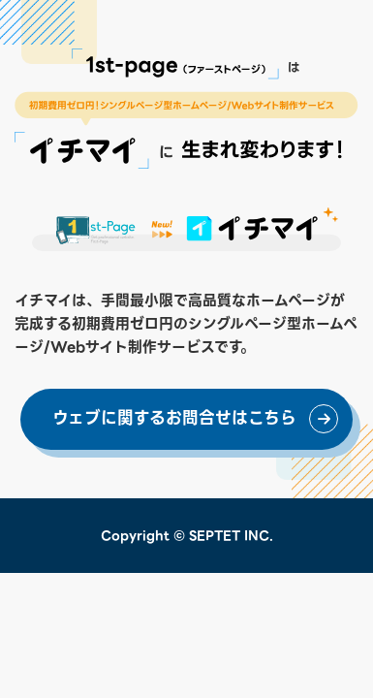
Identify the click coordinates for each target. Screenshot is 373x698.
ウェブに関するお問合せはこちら (174, 418)
